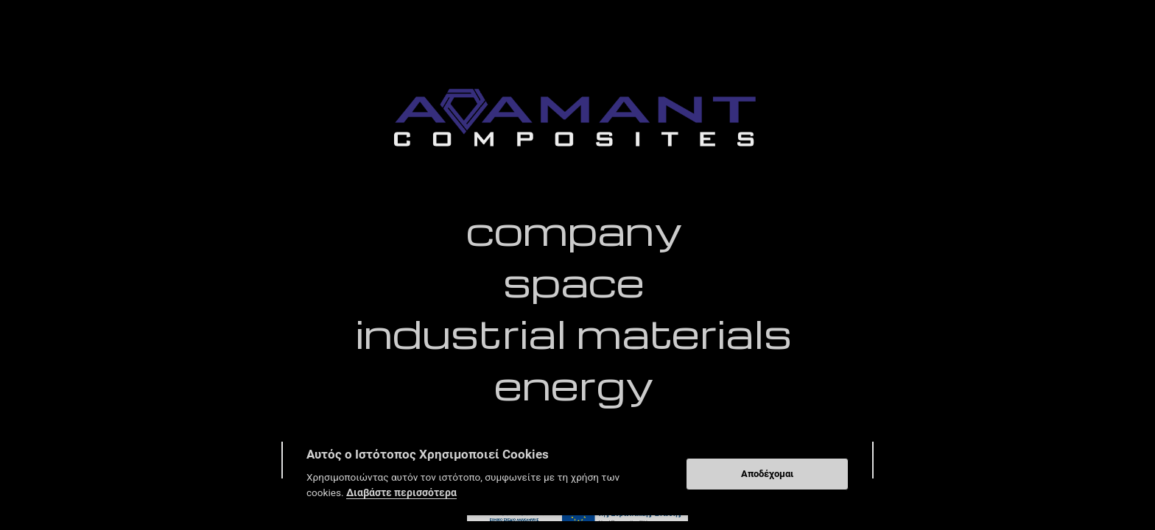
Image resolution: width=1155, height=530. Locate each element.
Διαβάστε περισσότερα (401, 492)
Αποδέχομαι (767, 473)
